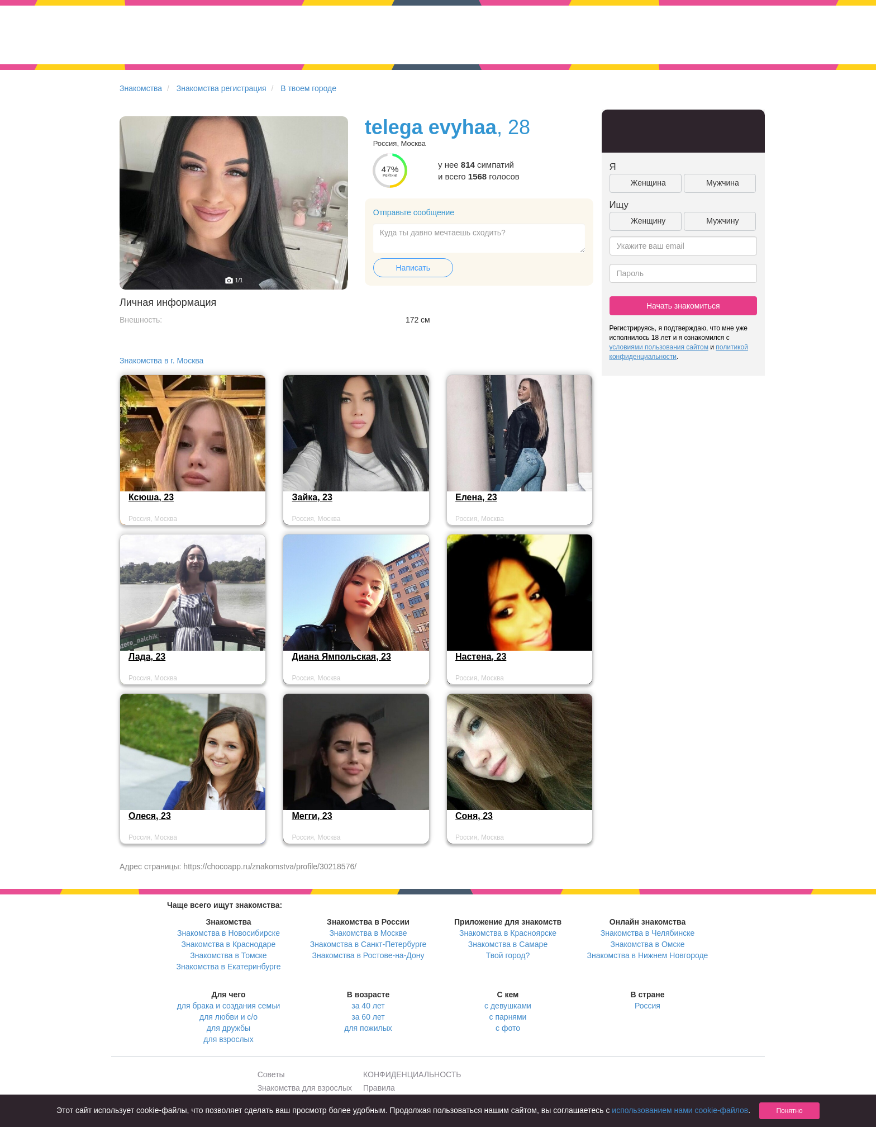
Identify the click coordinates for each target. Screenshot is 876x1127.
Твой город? (508, 955)
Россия (647, 1005)
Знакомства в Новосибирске (228, 933)
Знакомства (141, 88)
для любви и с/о (228, 1016)
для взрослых (228, 1039)
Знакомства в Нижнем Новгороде (647, 955)
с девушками (507, 1005)
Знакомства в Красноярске (507, 933)
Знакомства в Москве (368, 933)
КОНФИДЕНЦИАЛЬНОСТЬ (412, 1074)
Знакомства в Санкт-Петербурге (368, 944)
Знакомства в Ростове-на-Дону (368, 955)
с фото (508, 1028)
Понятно (789, 1111)
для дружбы (228, 1028)
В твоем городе (308, 88)
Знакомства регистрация (221, 88)
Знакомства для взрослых (305, 1087)
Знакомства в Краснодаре (229, 944)
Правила (379, 1087)
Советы (271, 1074)
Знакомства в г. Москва (161, 360)
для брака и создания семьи (228, 1005)
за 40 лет (367, 1005)
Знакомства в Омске (648, 944)
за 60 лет (367, 1016)
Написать (413, 267)
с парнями (508, 1016)
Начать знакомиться (683, 305)
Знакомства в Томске (228, 955)
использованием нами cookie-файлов (680, 1110)
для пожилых (368, 1028)
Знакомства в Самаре (508, 944)
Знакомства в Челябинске (647, 933)
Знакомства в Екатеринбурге (229, 966)
